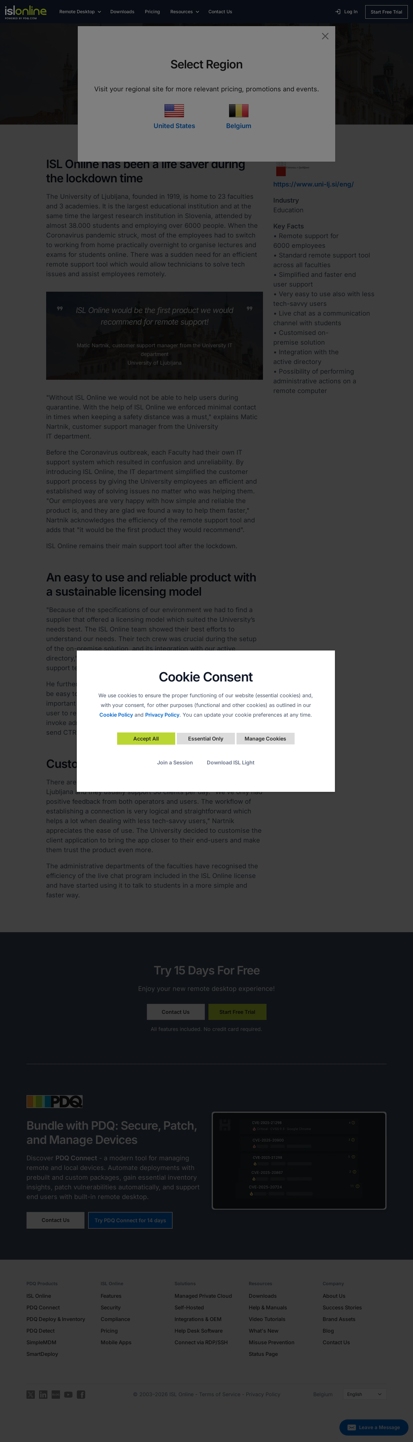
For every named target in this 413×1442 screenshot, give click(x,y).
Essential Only (205, 738)
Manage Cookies (265, 738)
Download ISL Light (231, 762)
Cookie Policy (116, 714)
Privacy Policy (162, 714)
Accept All (146, 738)
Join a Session (175, 762)
